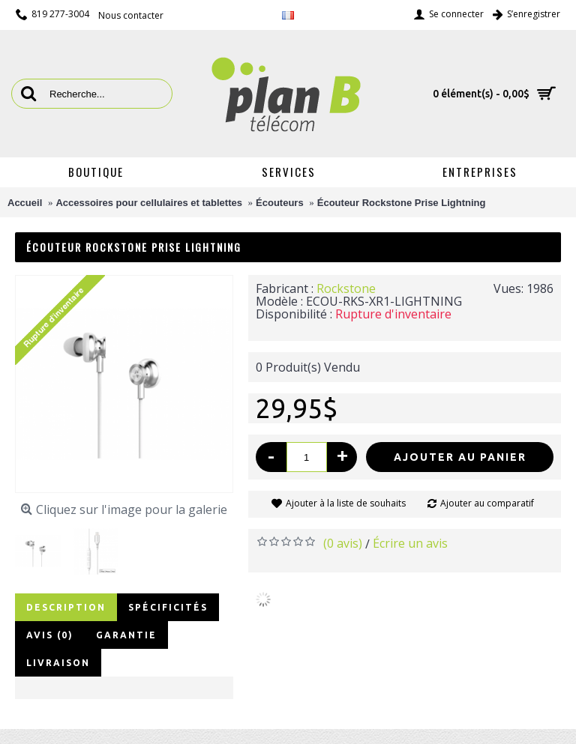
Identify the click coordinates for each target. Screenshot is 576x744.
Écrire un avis (410, 543)
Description (66, 607)
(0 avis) (342, 543)
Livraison (58, 663)
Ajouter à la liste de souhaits (346, 503)
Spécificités (168, 607)
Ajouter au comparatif (487, 503)
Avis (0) (50, 635)
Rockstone (346, 288)
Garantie (126, 635)
